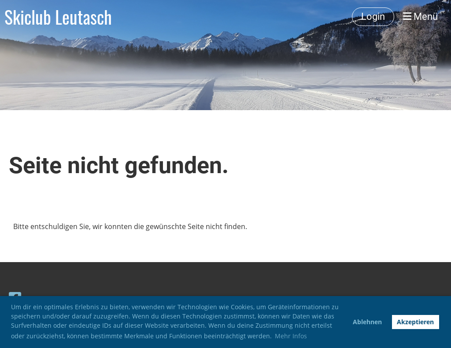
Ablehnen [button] (367, 322)
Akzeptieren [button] (415, 322)
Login (373, 16)
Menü (420, 16)
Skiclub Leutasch (58, 16)
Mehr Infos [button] (291, 336)
